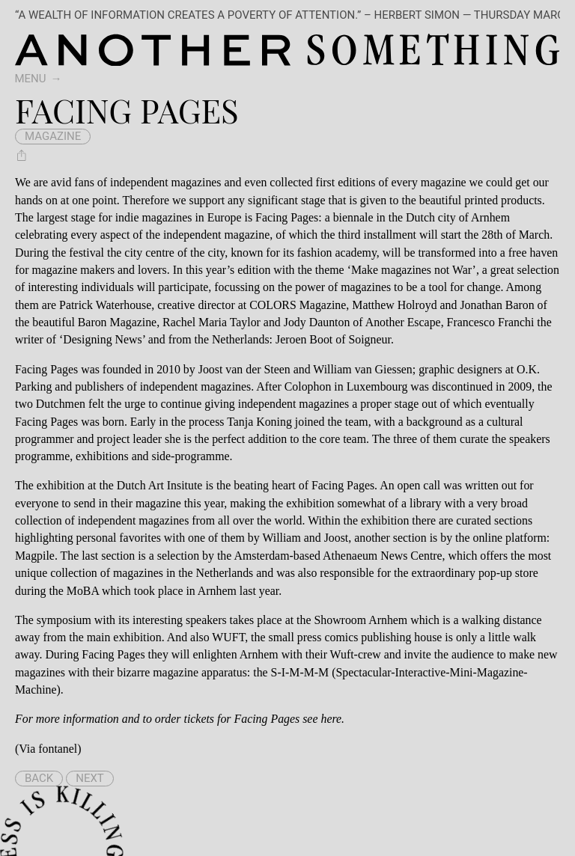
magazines (196, 182)
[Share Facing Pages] (21, 155)
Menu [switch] (30, 78)
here (330, 718)
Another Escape (403, 322)
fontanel (57, 748)
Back (39, 778)
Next (90, 778)
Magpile (35, 555)
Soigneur (369, 339)
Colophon (308, 386)
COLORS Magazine (297, 305)
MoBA (83, 590)
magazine (53, 136)
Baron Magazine (117, 322)
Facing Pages (46, 369)
